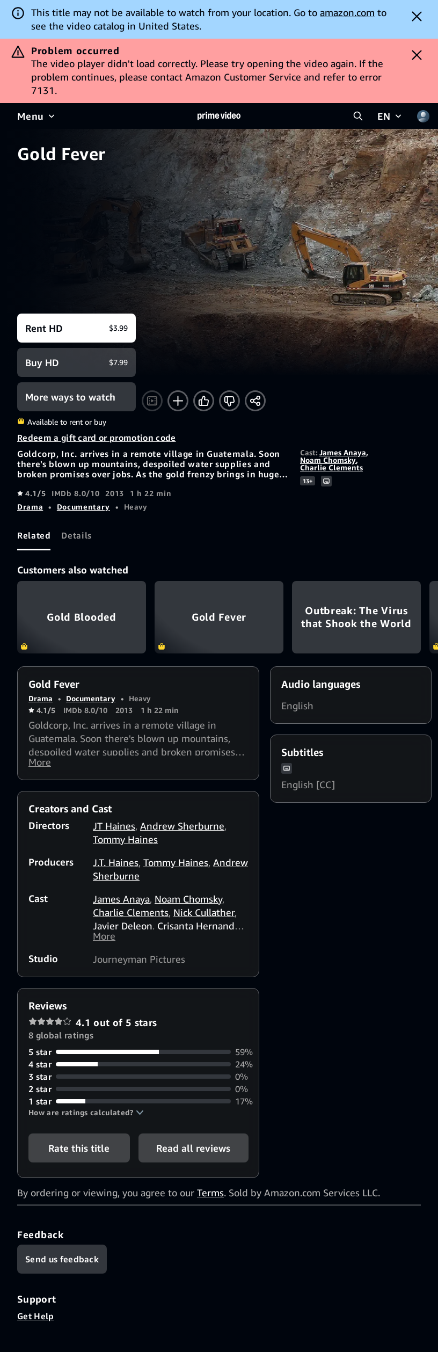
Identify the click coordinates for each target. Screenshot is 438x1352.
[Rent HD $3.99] (76, 328)
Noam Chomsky (328, 459)
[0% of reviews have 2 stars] (138, 1096)
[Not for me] (229, 400)
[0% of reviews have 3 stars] (138, 1083)
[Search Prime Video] (358, 116)
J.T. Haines (115, 865)
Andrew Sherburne (182, 829)
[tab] (33, 535)
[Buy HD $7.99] (76, 362)
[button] (86, 1119)
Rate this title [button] (79, 1154)
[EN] (390, 116)
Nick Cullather (204, 915)
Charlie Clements (331, 467)
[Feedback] (62, 1265)
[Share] (255, 400)
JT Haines (114, 829)
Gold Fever (219, 617)
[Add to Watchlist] (177, 400)
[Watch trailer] (152, 400)
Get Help (35, 1322)
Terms (210, 1199)
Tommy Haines (125, 842)
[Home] (219, 116)
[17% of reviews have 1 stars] (138, 1108)
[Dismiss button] (417, 16)
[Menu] (37, 116)
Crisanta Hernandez (201, 929)
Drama (30, 506)
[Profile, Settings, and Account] (423, 116)
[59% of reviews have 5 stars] (138, 1058)
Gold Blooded (81, 617)
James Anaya (342, 452)
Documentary (83, 506)
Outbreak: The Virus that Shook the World (356, 617)
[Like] (203, 400)
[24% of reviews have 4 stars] (138, 1071)
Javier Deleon (122, 929)
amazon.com (347, 12)
